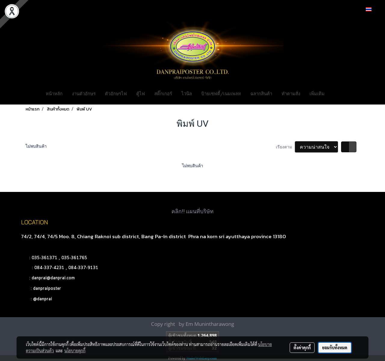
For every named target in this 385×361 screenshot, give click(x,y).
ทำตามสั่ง (291, 93)
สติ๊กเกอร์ (163, 93)
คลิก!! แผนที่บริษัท (192, 211)
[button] (338, 93)
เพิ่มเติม (317, 93)
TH (372, 9)
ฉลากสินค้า (261, 93)
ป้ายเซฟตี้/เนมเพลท (221, 93)
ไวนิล (186, 93)
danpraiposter (47, 289)
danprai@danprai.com (53, 278)
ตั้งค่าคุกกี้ (302, 347)
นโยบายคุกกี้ (74, 350)
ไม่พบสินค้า (36, 146)
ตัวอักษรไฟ (116, 93)
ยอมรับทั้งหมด (334, 347)
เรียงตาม (285, 146)
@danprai (42, 299)
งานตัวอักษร (84, 93)
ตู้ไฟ (140, 93)
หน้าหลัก (54, 93)
